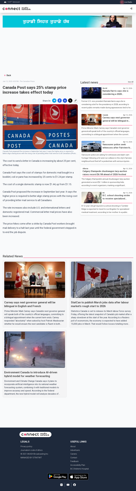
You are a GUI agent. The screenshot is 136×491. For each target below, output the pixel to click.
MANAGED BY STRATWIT (31, 458)
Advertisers (75, 450)
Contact (73, 458)
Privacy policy (26, 446)
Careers (73, 454)
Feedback (74, 461)
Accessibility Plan (77, 465)
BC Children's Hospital (79, 469)
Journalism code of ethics (32, 450)
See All (130, 82)
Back (7, 75)
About (72, 446)
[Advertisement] (68, 50)
